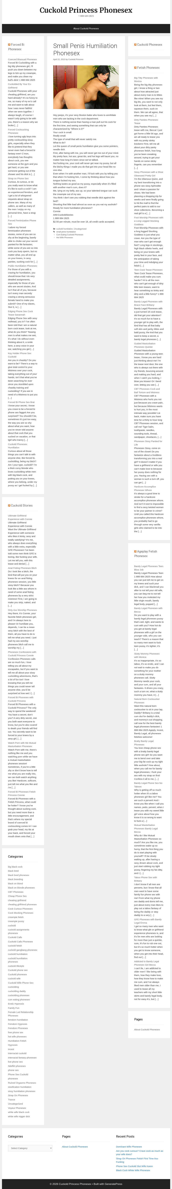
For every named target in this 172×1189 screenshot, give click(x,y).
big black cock (15, 866)
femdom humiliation (18, 1019)
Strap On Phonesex (18, 1095)
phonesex (13, 1078)
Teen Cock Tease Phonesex (148, 269)
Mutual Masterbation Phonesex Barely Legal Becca (146, 828)
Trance (11, 1099)
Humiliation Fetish (17, 1040)
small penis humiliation (66, 232)
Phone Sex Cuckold (18, 1074)
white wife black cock (19, 1112)
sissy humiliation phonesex (21, 1091)
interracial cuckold (17, 1053)
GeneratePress (113, 1184)
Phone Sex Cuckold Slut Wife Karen (134, 1166)
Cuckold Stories (22, 505)
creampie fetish (16, 917)
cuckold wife (14, 978)
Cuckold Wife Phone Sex (20, 982)
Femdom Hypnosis (17, 1024)
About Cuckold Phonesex (86, 28)
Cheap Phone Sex (17, 896)
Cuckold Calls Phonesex (20, 941)
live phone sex (15, 1061)
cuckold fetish (15, 945)
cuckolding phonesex (19, 995)
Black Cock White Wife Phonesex (133, 1170)
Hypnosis (13, 1045)
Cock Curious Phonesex (20, 908)
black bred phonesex (18, 875)
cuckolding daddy (17, 991)
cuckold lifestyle (16, 966)
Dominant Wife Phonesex (129, 1146)
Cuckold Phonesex (149, 44)
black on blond (15, 883)
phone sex (13, 1070)
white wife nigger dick (19, 1116)
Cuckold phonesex (17, 974)
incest (11, 1049)
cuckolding (13, 987)
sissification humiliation (19, 1087)
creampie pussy (16, 921)
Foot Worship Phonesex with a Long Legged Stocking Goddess (148, 221)
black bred (13, 871)
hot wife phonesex (17, 1036)
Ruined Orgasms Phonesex (22, 1082)
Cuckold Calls (15, 937)
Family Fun (13, 1008)
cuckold (12, 925)
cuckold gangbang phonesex (22, 950)
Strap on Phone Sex (18, 178)
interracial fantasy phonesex (22, 1057)
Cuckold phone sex (18, 970)
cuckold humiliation (64, 229)
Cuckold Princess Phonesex (86, 10)
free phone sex (15, 1032)
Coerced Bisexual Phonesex (22, 59)
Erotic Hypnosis (16, 1003)
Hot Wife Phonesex (64, 237)
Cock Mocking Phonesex (20, 913)
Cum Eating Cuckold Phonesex (69, 234)
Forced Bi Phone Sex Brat (21, 402)
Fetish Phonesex (148, 67)
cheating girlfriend (17, 900)
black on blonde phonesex (21, 887)
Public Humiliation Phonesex (22, 265)
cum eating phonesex (19, 999)
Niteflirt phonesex (17, 1066)
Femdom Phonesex (18, 1028)
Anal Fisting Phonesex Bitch (22, 568)
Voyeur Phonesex (17, 1108)
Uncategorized (80, 229)
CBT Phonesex (16, 892)
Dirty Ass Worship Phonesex (22, 610)
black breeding (15, 879)
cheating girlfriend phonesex (22, 904)
